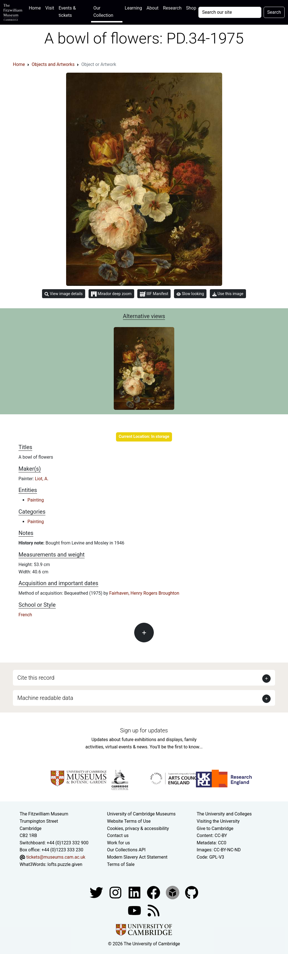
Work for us (118, 842)
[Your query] (229, 12)
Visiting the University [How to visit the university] (218, 821)
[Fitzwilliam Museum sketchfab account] (173, 892)
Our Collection (103, 11)
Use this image (227, 293)
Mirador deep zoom (111, 293)
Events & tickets (67, 11)
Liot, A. (41, 478)
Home (36, 7)
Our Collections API (126, 849)
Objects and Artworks (53, 64)
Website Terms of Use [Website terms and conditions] (129, 821)
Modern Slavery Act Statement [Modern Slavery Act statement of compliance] (137, 857)
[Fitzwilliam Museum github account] (192, 892)
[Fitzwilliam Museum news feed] (153, 910)
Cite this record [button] (35, 677)
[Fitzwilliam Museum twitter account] (96, 892)
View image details (64, 293)
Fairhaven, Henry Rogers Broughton (144, 593)
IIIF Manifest (154, 294)
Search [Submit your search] (274, 12)
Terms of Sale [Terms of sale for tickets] (120, 864)
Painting (35, 500)
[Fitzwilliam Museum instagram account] (116, 892)
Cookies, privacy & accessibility (138, 828)
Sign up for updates (144, 730)
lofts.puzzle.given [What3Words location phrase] (64, 864)
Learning (133, 8)
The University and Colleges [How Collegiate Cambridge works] (224, 814)
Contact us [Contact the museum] (118, 835)
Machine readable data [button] (45, 698)
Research (172, 8)
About (153, 8)
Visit (49, 8)
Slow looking (190, 293)
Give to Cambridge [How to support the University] (215, 828)
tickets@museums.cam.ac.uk (55, 857)
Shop (191, 8)
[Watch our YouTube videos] (135, 910)
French (25, 614)
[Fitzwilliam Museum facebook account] (135, 892)
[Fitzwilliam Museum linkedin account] (154, 892)
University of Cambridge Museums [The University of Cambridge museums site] (141, 814)
